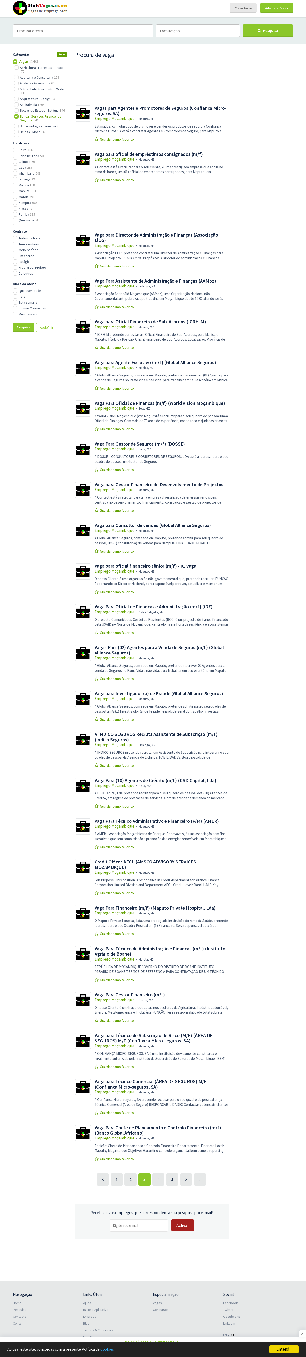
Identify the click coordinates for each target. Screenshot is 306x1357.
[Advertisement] (39, 417)
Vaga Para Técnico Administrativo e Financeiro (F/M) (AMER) (157, 821)
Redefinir (46, 327)
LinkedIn (229, 1323)
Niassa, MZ (146, 1000)
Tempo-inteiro (29, 244)
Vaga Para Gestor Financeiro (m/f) (130, 994)
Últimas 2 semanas (32, 308)
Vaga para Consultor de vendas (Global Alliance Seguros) (153, 525)
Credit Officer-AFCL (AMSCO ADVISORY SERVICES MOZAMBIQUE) (145, 864)
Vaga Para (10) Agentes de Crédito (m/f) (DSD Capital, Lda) (155, 780)
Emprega (89, 1316)
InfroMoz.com (93, 1337)
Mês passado (28, 314)
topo (62, 54)
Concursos (161, 1309)
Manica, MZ (146, 327)
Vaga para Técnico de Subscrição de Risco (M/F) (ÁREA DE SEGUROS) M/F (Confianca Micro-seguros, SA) (154, 1038)
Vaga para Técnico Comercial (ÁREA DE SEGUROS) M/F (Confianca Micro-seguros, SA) (151, 1084)
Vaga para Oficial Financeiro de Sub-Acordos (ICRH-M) (150, 321)
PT (232, 1335)
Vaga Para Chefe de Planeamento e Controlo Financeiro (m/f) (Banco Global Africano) (158, 1130)
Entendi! (284, 1349)
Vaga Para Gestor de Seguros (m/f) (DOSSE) (140, 443)
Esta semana (28, 302)
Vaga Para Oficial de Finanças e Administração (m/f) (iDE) (154, 606)
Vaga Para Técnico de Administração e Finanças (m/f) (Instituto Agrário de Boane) (160, 951)
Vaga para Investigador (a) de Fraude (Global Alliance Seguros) (159, 693)
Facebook (230, 1303)
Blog (86, 1323)
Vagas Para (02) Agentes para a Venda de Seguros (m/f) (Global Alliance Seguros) (159, 650)
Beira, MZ (145, 449)
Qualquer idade (30, 290)
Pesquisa (23, 327)
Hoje (22, 296)
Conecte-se (243, 8)
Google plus (232, 1316)
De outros (26, 273)
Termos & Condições (98, 1330)
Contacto (19, 1316)
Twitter (228, 1309)
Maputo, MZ (147, 119)
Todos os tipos (29, 238)
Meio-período (28, 250)
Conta (17, 1323)
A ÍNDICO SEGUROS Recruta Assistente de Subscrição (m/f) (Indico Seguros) (156, 737)
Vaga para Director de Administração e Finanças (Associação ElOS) (156, 237)
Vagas (157, 1303)
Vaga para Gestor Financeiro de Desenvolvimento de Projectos (159, 484)
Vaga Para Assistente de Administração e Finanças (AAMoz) (155, 281)
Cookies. (111, 1349)
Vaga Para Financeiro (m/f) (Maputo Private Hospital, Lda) (155, 908)
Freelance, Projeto (32, 267)
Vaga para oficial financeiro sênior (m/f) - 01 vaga (145, 566)
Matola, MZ (146, 959)
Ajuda (87, 1303)
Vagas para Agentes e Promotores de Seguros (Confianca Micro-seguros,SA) (161, 110)
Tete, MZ (144, 408)
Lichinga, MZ (147, 286)
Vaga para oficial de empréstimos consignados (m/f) (149, 154)
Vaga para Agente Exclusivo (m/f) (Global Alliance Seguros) (155, 362)
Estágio (24, 261)
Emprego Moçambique (114, 118)
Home (17, 1303)
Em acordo (26, 256)
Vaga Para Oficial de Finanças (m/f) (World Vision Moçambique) (160, 403)
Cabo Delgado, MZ (151, 612)
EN (225, 1335)
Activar (182, 1225)
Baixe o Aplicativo (96, 1309)
